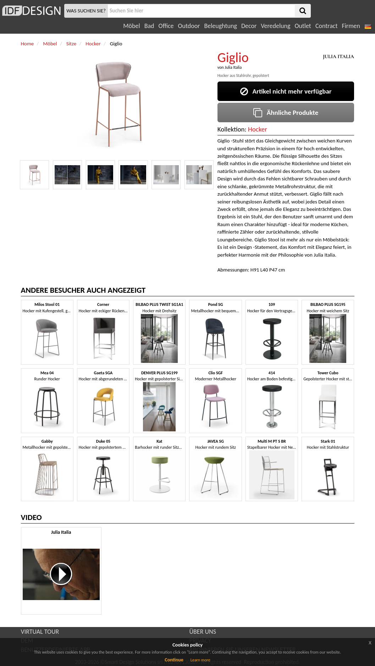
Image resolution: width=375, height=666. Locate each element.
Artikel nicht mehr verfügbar (286, 91)
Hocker (257, 129)
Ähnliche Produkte (285, 112)
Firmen (351, 26)
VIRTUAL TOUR (40, 632)
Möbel (131, 26)
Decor (249, 26)
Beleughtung (220, 26)
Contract (326, 26)
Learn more (200, 659)
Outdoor (189, 26)
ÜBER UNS (202, 632)
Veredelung (275, 26)
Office (166, 26)
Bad (149, 26)
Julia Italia (233, 67)
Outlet (302, 26)
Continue (174, 660)
